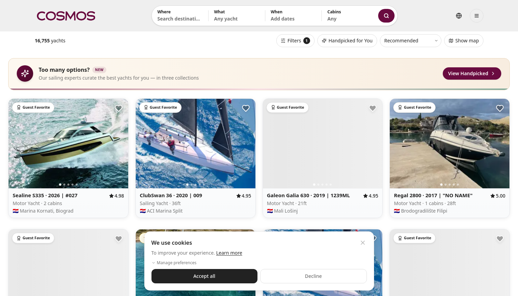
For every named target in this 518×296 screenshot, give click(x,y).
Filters (295, 40)
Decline (313, 276)
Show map (464, 40)
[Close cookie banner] (363, 243)
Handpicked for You (347, 40)
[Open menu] (476, 16)
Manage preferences (174, 263)
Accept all (204, 276)
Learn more (229, 253)
